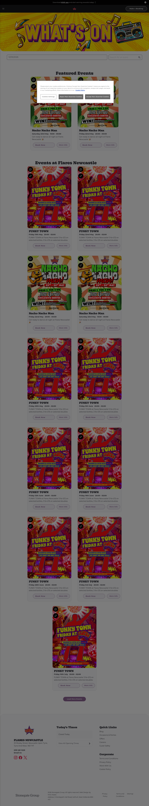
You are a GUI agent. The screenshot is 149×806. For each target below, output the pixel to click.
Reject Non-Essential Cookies (71, 96)
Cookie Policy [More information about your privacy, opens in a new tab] (80, 90)
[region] (75, 92)
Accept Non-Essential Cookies (97, 96)
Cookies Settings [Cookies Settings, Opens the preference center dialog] (48, 96)
